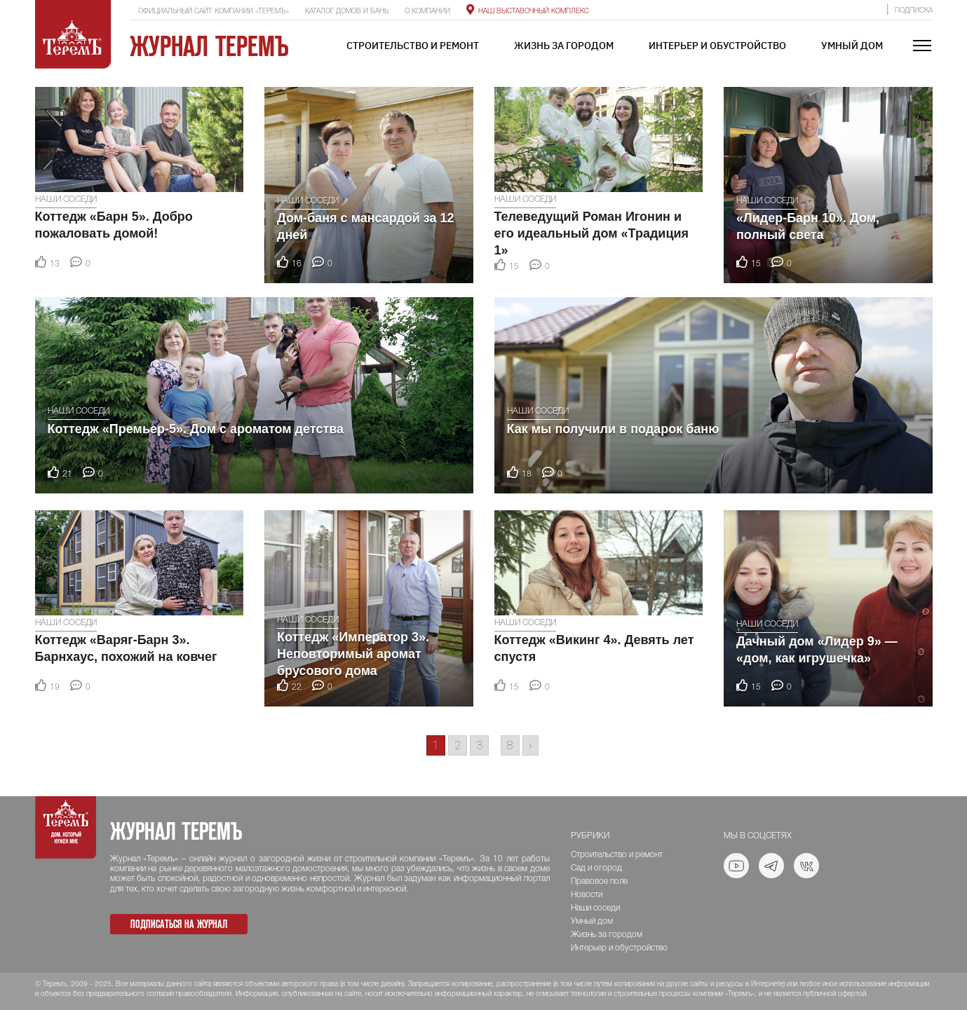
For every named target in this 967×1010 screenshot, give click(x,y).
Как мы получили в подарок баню (613, 429)
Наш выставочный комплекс (527, 11)
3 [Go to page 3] (479, 745)
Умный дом (852, 45)
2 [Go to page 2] (457, 745)
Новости (586, 895)
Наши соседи (66, 199)
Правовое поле (599, 881)
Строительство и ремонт (412, 45)
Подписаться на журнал (178, 924)
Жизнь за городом (564, 45)
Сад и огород (596, 868)
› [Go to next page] (530, 745)
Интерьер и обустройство (717, 45)
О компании (427, 11)
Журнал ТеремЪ (209, 46)
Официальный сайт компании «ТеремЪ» (213, 11)
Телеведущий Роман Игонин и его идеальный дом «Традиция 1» (591, 233)
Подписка (914, 11)
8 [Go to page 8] (510, 745)
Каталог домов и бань (346, 11)
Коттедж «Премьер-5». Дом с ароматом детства (196, 429)
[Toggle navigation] (922, 46)
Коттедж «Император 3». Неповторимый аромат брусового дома (353, 654)
